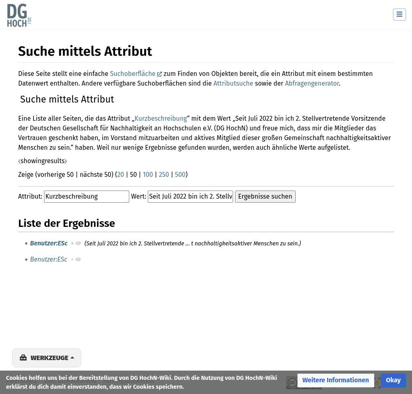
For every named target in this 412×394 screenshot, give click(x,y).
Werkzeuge (49, 358)
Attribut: (30, 196)
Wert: (138, 196)
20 (120, 174)
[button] (335, 380)
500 (180, 174)
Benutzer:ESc (49, 243)
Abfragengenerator (312, 83)
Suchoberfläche (133, 74)
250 (164, 174)
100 (148, 174)
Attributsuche (233, 83)
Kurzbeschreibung (161, 118)
